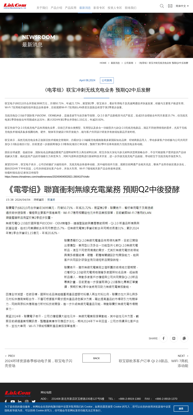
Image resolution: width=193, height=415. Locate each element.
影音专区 (98, 7)
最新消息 (84, 7)
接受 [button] (181, 408)
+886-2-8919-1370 (166, 398)
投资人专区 (114, 7)
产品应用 (70, 7)
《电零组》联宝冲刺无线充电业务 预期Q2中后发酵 (163, 63)
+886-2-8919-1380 (129, 398)
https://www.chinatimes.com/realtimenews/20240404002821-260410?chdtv (47, 176)
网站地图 (46, 392)
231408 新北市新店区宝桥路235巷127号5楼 (78, 398)
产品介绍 (56, 7)
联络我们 (129, 7)
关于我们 (42, 7)
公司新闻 (128, 63)
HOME (103, 63)
